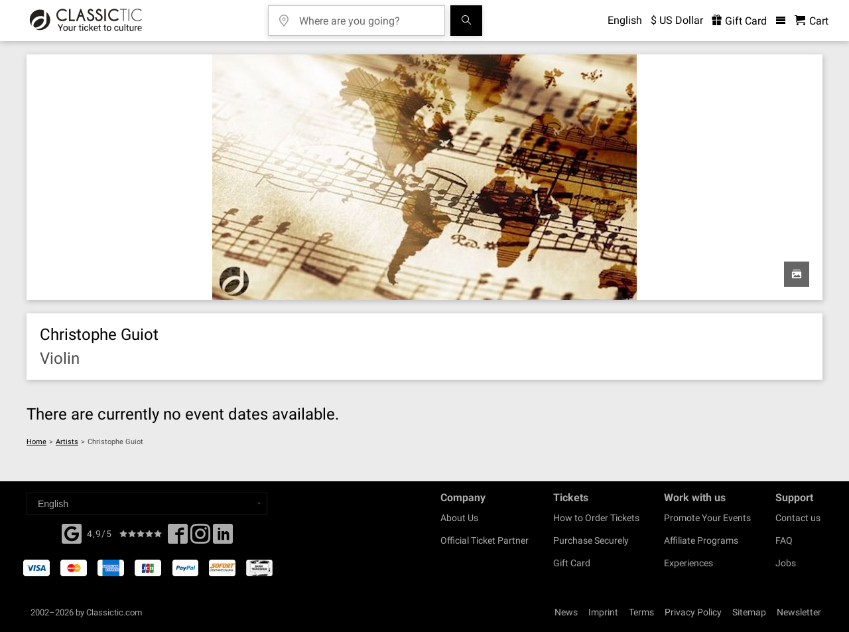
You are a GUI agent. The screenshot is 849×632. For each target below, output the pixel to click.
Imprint (603, 612)
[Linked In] (223, 537)
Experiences (688, 563)
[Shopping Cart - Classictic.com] (811, 21)
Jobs (785, 563)
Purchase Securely (591, 540)
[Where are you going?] (366, 16)
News (566, 612)
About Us (459, 518)
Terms (641, 612)
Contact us (797, 518)
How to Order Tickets (596, 518)
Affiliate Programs (701, 540)
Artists (67, 441)
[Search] (466, 20)
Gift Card (571, 563)
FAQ (784, 540)
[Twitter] (200, 537)
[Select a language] (147, 504)
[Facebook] (72, 532)
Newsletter (799, 612)
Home (36, 441)
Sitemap (749, 612)
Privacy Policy (693, 612)
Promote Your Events (707, 518)
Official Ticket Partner (484, 540)
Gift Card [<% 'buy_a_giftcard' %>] (739, 21)
